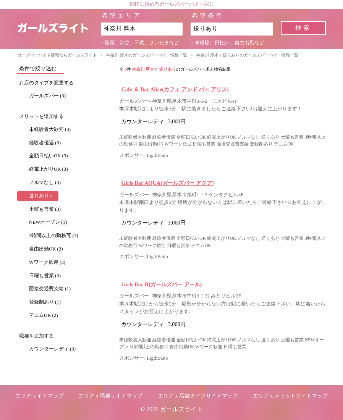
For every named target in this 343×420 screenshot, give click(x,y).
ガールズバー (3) (47, 96)
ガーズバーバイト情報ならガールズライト (57, 55)
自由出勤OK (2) (46, 249)
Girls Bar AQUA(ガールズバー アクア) (167, 183)
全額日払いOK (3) (48, 155)
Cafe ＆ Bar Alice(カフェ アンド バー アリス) (174, 89)
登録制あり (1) (45, 302)
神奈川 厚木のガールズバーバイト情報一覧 (146, 55)
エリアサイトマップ (39, 396)
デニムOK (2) (43, 315)
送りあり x (41, 196)
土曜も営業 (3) (45, 209)
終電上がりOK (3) (48, 169)
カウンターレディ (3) (52, 349)
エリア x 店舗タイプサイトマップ (198, 396)
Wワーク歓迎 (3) (47, 262)
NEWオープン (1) (48, 222)
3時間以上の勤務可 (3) (53, 235)
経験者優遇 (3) (45, 142)
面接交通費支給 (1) (50, 288)
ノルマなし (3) (45, 182)
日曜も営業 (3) (45, 275)
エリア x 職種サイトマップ (110, 396)
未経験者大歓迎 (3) (50, 129)
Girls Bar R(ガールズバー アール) (161, 284)
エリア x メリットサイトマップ (290, 396)
